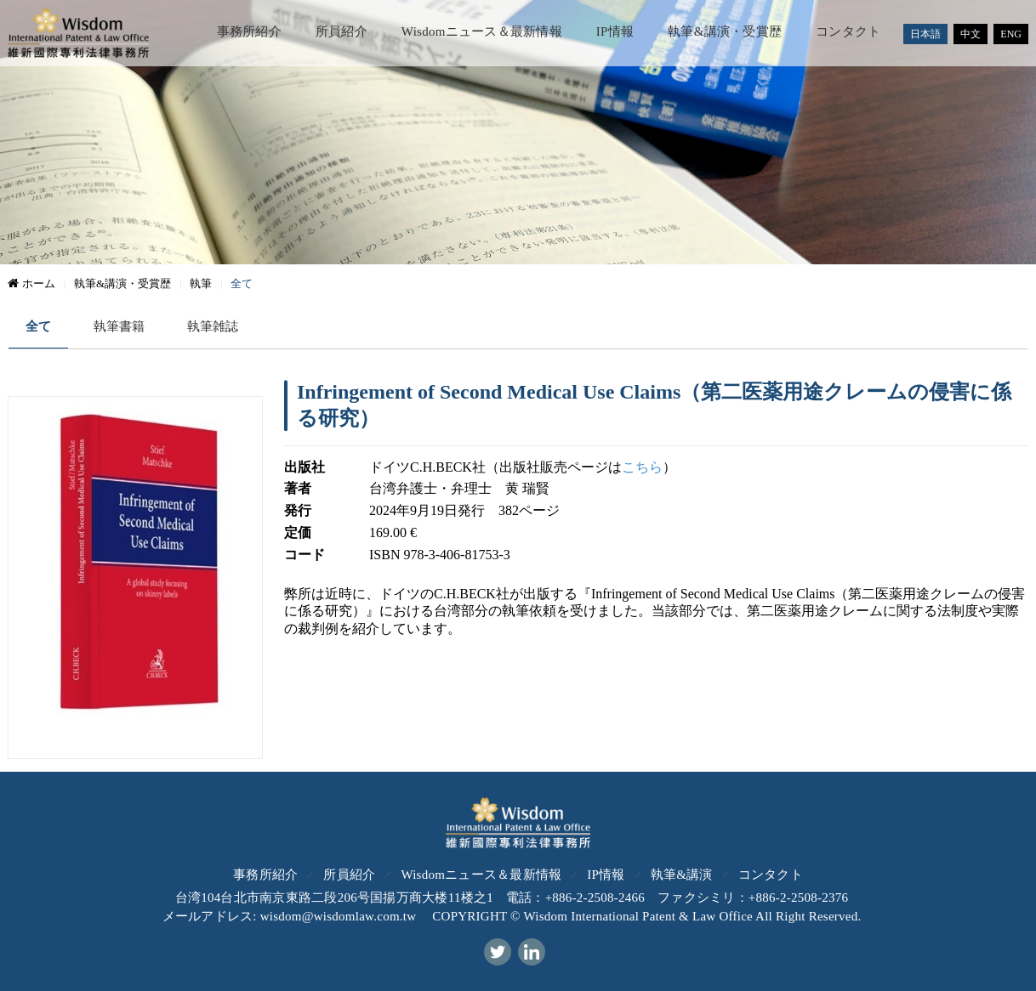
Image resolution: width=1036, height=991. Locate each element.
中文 (970, 34)
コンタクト (848, 31)
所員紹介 (341, 31)
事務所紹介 (249, 31)
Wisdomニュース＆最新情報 (481, 31)
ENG (1011, 34)
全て (38, 326)
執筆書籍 (119, 326)
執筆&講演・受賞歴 (725, 31)
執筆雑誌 (212, 326)
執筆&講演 (682, 874)
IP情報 (615, 31)
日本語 (925, 34)
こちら (642, 467)
